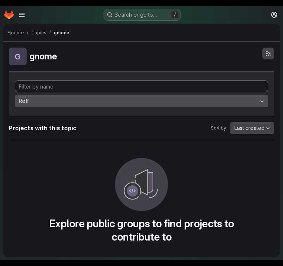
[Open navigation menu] (22, 15)
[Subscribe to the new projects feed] (268, 53)
